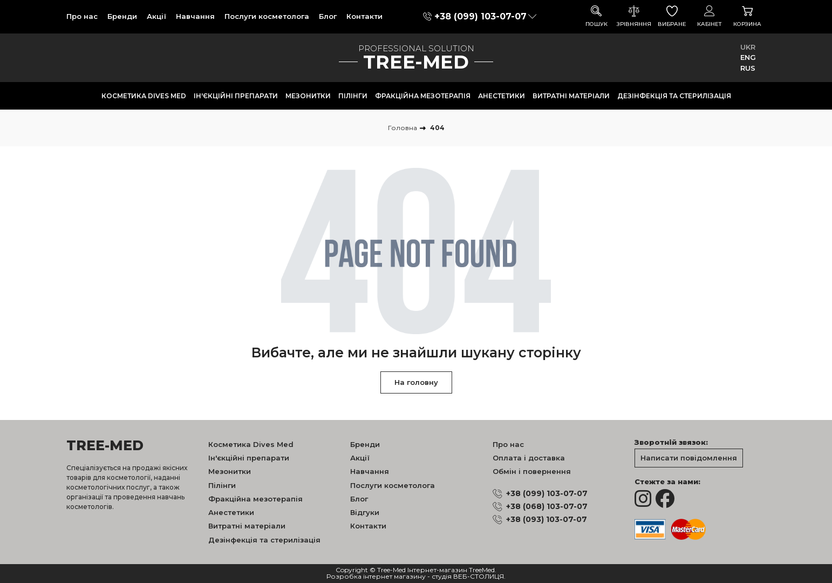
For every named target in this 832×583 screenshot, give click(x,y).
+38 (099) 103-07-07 (480, 16)
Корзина (747, 16)
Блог (328, 16)
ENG (748, 57)
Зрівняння (634, 16)
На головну (416, 382)
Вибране (671, 16)
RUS (747, 68)
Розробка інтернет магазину (376, 576)
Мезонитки (308, 96)
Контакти (364, 16)
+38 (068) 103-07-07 (547, 506)
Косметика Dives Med (143, 96)
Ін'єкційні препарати (236, 96)
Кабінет (709, 16)
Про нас (82, 16)
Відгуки (364, 512)
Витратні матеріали (571, 96)
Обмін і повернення (532, 471)
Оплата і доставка (529, 457)
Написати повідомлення (688, 457)
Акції (156, 16)
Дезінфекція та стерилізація (674, 96)
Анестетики (501, 96)
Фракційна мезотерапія (422, 96)
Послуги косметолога (266, 16)
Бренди (122, 16)
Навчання (195, 16)
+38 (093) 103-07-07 (546, 519)
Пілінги (352, 96)
